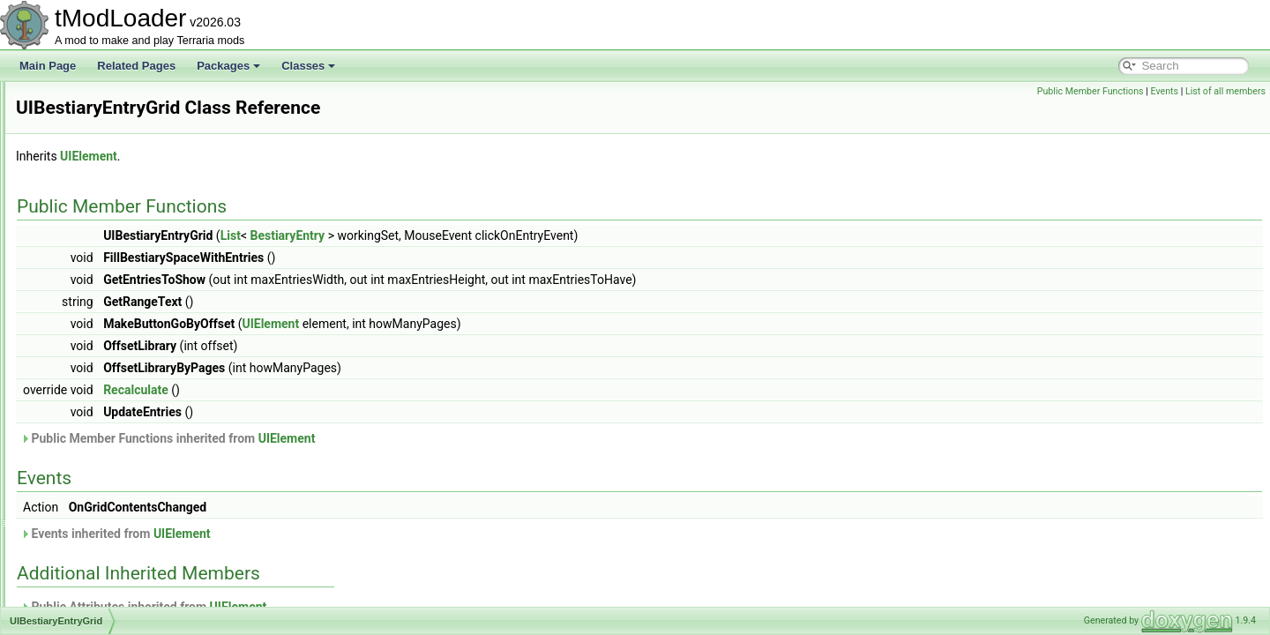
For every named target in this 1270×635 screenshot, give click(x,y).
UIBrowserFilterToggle (110, 527)
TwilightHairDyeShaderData (123, 120)
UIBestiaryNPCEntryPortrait (123, 469)
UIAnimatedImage (100, 256)
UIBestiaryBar (90, 314)
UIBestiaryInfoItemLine (111, 430)
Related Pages (136, 65)
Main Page (47, 65)
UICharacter (87, 585)
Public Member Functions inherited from (388, 438)
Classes (308, 65)
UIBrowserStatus (98, 547)
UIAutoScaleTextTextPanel (120, 294)
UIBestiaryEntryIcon (105, 372)
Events (1164, 91)
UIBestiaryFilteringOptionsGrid (129, 411)
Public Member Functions (1090, 91)
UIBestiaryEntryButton (110, 333)
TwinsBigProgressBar (109, 139)
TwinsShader (88, 159)
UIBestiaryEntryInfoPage (116, 391)
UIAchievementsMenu (109, 217)
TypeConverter (93, 178)
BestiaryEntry (507, 235)
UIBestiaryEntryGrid (105, 353)
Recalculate (356, 390)
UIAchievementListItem (112, 197)
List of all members (1225, 91)
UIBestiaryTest (92, 508)
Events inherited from (336, 534)
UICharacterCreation (106, 605)
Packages (228, 65)
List (451, 235)
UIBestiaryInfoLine (101, 450)
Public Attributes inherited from (364, 607)
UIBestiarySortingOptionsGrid (127, 488)
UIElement (309, 156)
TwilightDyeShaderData (113, 100)
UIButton (79, 566)
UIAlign (75, 236)
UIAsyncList (86, 275)
